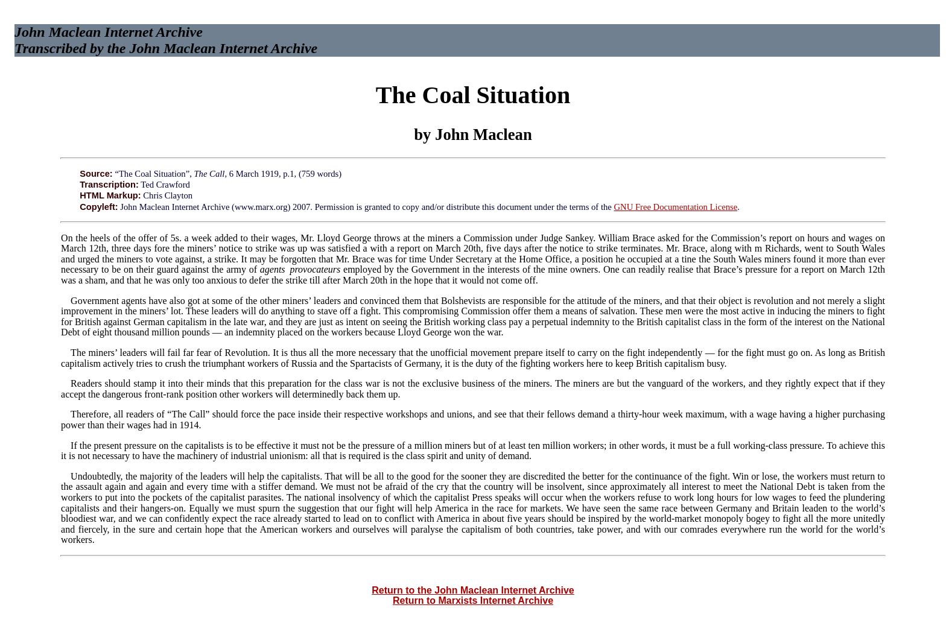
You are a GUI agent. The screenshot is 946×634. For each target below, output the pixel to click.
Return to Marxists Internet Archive (473, 600)
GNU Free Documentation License (675, 207)
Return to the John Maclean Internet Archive (473, 590)
